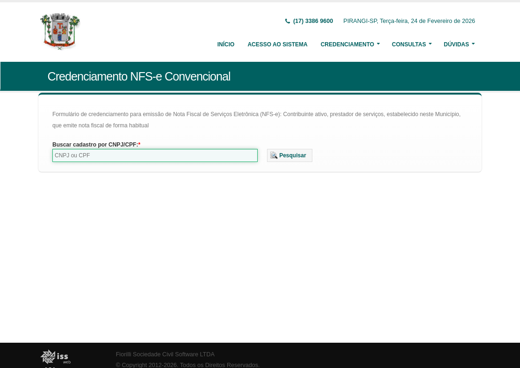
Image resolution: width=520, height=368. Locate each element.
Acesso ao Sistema (277, 44)
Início (226, 44)
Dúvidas (456, 44)
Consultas (409, 44)
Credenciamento (347, 44)
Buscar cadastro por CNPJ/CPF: (95, 144)
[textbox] (155, 155)
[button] (289, 155)
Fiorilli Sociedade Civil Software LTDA (165, 354)
